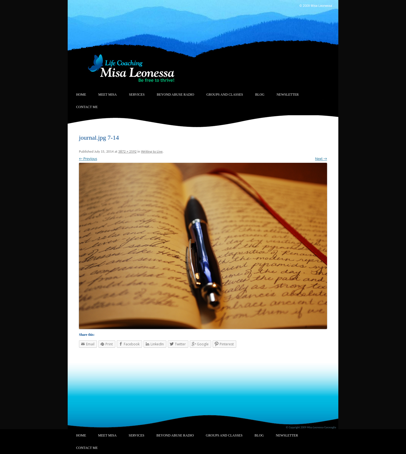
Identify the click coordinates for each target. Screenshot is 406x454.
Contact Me (87, 107)
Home (81, 94)
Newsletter (288, 94)
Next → (321, 158)
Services (137, 94)
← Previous (88, 158)
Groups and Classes (224, 94)
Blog (259, 94)
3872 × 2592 (127, 151)
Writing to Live (152, 151)
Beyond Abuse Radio (175, 94)
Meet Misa (107, 94)
